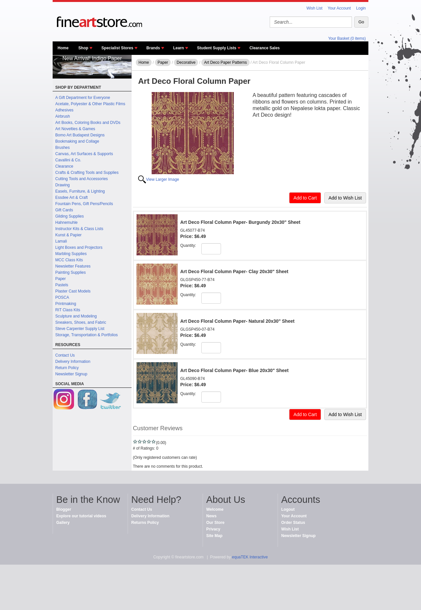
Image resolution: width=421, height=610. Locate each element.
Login (361, 8)
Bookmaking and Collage (77, 141)
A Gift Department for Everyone (82, 97)
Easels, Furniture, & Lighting (80, 191)
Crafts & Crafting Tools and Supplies (87, 172)
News (211, 516)
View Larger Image (162, 179)
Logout (288, 509)
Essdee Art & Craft (71, 197)
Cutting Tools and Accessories (81, 178)
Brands (153, 48)
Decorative (186, 62)
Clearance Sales (264, 48)
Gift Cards (64, 210)
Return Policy (67, 367)
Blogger (63, 509)
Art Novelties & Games (75, 129)
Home (63, 48)
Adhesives (64, 110)
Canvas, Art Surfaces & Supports (84, 154)
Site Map (214, 535)
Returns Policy (145, 522)
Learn (178, 48)
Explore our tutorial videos (81, 516)
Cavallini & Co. (68, 160)
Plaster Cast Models (72, 291)
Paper (60, 278)
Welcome (214, 509)
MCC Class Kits (69, 260)
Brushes (62, 147)
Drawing (62, 185)
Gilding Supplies (69, 216)
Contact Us (65, 355)
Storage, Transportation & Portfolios (86, 335)
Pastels (61, 285)
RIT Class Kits (67, 310)
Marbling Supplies (71, 253)
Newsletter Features (72, 266)
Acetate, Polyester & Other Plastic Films (90, 104)
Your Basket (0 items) (347, 38)
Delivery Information (72, 361)
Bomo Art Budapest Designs (80, 135)
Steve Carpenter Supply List (79, 328)
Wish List (315, 8)
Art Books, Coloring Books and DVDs (87, 122)
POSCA (62, 297)
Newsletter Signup (71, 374)
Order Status (293, 522)
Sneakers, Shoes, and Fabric (80, 322)
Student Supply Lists (216, 48)
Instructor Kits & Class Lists (79, 228)
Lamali (61, 241)
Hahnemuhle (66, 222)
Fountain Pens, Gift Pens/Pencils (84, 203)
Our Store (215, 522)
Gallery (63, 522)
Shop (83, 48)
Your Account (339, 8)
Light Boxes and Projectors (78, 247)
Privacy (213, 529)
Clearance (64, 166)
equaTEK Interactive (250, 557)
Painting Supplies (70, 272)
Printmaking (65, 303)
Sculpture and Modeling (76, 316)
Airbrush (62, 116)
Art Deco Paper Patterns (225, 62)
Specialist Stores (117, 48)
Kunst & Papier (68, 235)
